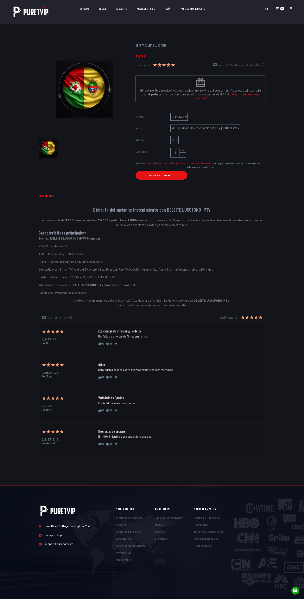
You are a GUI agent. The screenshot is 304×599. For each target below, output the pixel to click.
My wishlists (123, 553)
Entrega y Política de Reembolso (207, 522)
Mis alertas (123, 560)
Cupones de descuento (131, 546)
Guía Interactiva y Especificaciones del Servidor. (179, 163)
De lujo (159, 525)
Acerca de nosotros (206, 539)
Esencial (160, 532)
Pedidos (121, 525)
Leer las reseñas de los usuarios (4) (238, 64)
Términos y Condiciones (209, 532)
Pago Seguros (203, 546)
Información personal (129, 518)
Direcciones (123, 539)
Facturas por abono (128, 532)
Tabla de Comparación (169, 518)
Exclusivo (161, 539)
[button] (280, 8)
